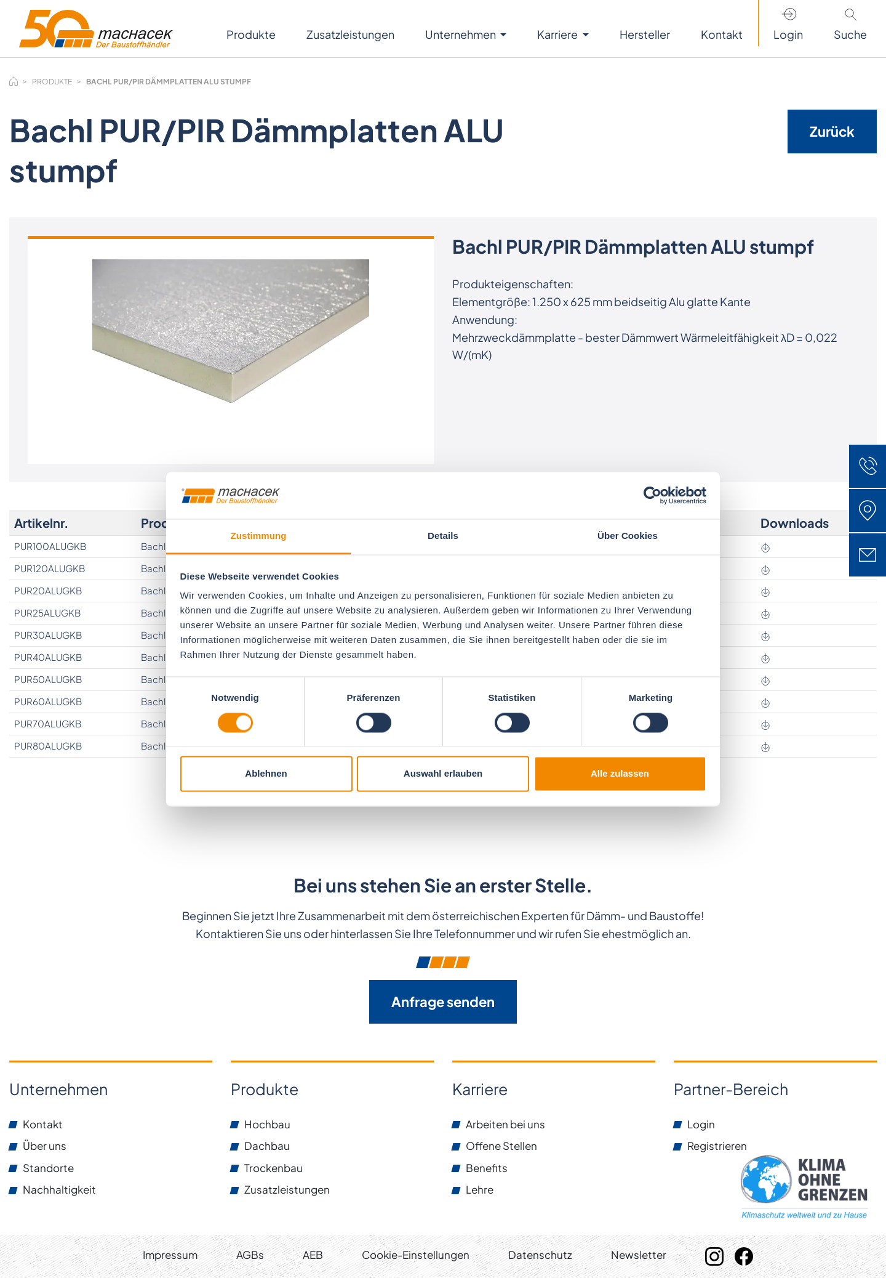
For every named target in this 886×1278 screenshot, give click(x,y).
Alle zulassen (620, 774)
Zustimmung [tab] (259, 536)
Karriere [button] (558, 34)
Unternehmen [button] (461, 34)
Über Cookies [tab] (627, 536)
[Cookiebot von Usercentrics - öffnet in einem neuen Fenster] (652, 495)
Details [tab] (443, 536)
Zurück (832, 131)
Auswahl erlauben (443, 774)
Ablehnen (266, 774)
